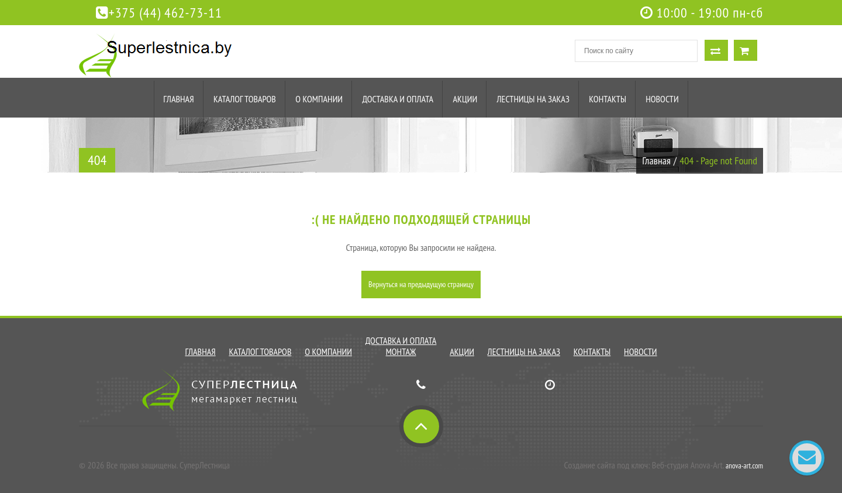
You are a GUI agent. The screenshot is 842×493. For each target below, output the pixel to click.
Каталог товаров (244, 99)
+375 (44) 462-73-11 (159, 13)
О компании (319, 99)
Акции (465, 99)
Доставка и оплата (397, 99)
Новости (662, 99)
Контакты (607, 99)
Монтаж (401, 351)
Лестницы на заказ (533, 99)
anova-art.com (744, 466)
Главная (178, 99)
